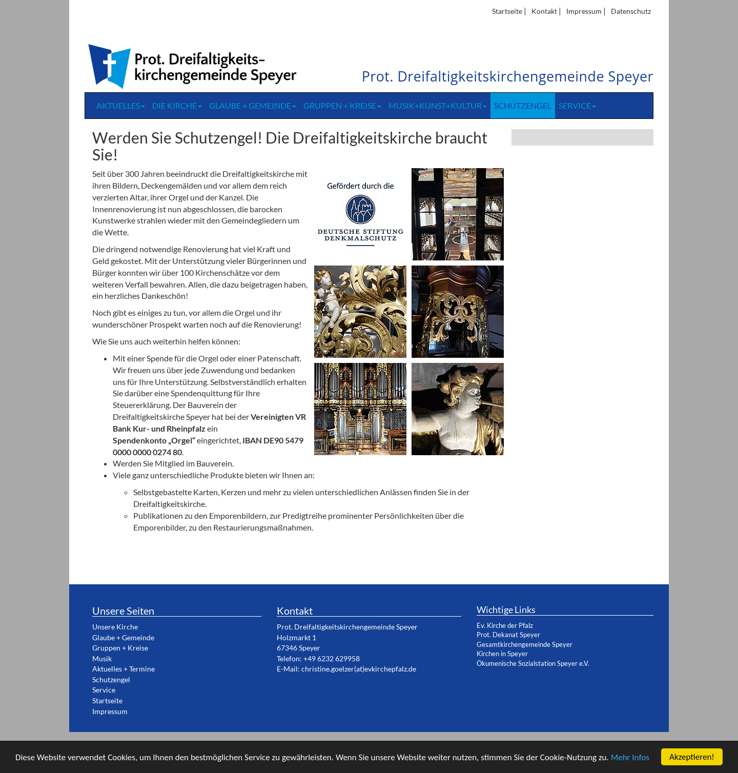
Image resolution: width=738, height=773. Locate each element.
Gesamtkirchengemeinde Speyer (524, 644)
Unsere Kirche (115, 626)
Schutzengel (522, 105)
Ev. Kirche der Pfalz (505, 625)
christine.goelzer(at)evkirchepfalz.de (358, 668)
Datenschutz (631, 11)
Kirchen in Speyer (502, 653)
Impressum (584, 11)
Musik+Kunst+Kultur (437, 105)
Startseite (507, 11)
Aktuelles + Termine (123, 668)
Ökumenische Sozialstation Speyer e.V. (533, 663)
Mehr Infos (630, 757)
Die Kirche (177, 105)
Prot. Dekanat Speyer (508, 634)
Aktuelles (120, 105)
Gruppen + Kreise (342, 105)
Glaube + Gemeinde (252, 105)
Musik (102, 658)
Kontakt (544, 11)
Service (577, 105)
